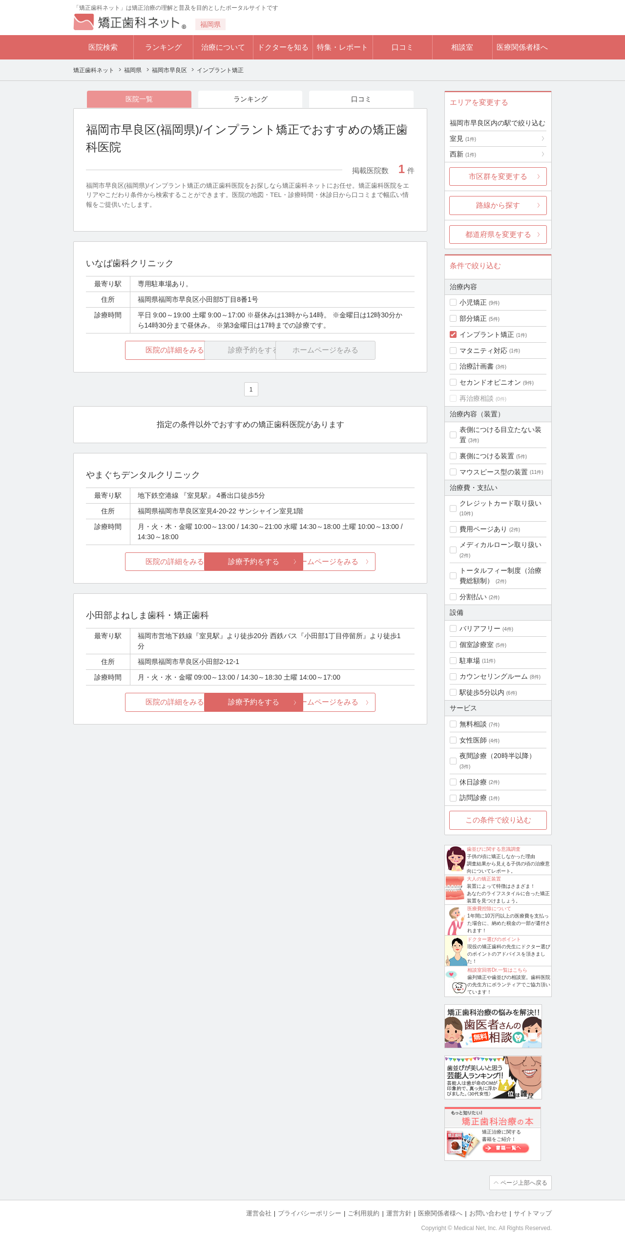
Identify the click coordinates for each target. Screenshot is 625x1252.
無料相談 (473, 724)
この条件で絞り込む (498, 820)
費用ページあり (483, 529)
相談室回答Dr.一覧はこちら (497, 970)
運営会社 (258, 1213)
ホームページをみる (360, 561)
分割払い (473, 597)
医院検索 (103, 47)
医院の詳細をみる (140, 350)
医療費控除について (489, 908)
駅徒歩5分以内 (481, 692)
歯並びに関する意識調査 (494, 849)
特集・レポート (342, 47)
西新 (463, 154)
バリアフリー (479, 628)
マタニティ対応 (483, 350)
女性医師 (473, 740)
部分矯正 (473, 318)
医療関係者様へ (522, 47)
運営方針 (399, 1213)
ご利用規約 (363, 1213)
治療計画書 (476, 366)
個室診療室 (476, 644)
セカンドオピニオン (490, 382)
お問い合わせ (488, 1213)
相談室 (462, 47)
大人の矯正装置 (484, 878)
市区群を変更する (498, 176)
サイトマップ (533, 1213)
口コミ (403, 47)
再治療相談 (476, 398)
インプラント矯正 (486, 334)
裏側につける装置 (486, 456)
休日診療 (473, 782)
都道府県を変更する (498, 234)
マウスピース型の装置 (493, 472)
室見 (463, 138)
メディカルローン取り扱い (500, 544)
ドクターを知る (283, 47)
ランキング (163, 47)
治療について (223, 47)
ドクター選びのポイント (494, 939)
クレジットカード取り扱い (500, 503)
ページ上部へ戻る (523, 1182)
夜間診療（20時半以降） (497, 756)
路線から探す (498, 205)
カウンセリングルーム (493, 676)
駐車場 (469, 661)
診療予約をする (250, 561)
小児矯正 (473, 302)
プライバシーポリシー (309, 1213)
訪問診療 (473, 798)
